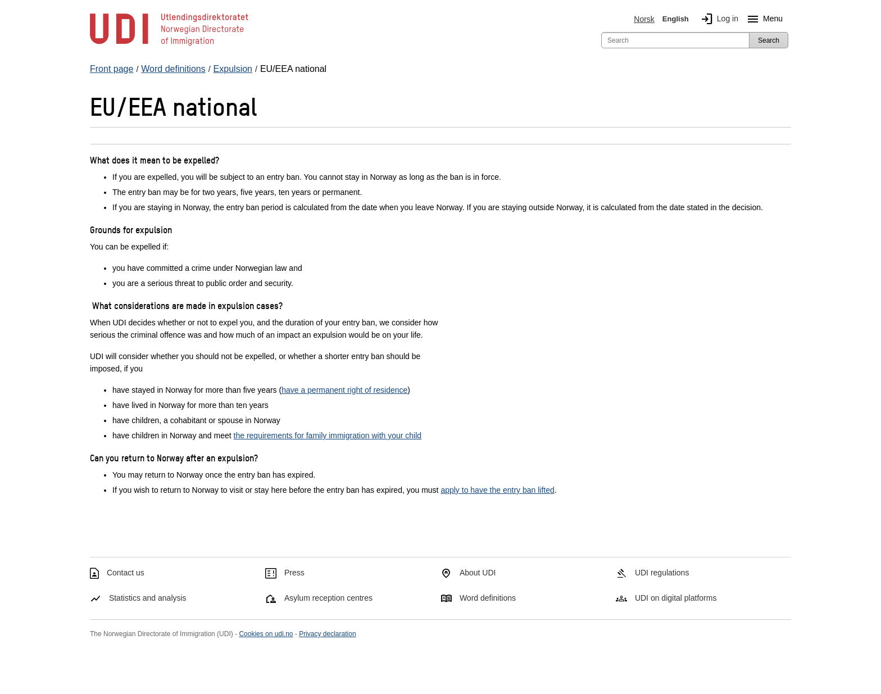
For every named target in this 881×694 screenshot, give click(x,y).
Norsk (644, 19)
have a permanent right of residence (344, 389)
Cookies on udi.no (266, 634)
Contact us (125, 572)
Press (294, 572)
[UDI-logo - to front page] (169, 44)
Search (768, 40)
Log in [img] (717, 19)
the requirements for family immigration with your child (328, 435)
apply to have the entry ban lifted (497, 490)
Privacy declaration (327, 634)
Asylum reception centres (328, 597)
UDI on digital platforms (676, 597)
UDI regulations (662, 572)
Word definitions (488, 597)
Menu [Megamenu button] (763, 19)
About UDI (478, 572)
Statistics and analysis (148, 597)
